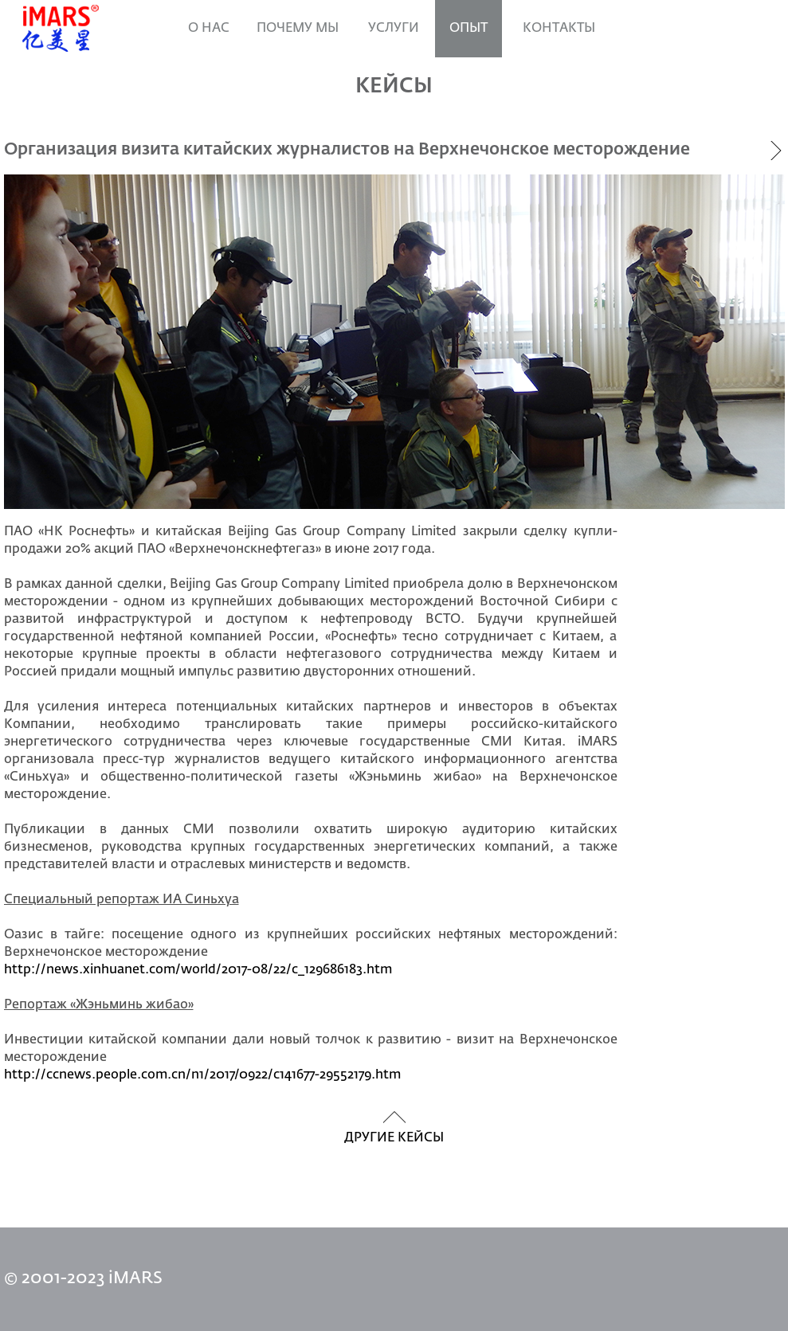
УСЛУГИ (393, 28)
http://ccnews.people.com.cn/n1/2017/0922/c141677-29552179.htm (202, 1075)
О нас (208, 28)
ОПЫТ (468, 28)
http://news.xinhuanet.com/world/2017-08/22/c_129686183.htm (198, 970)
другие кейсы (394, 1138)
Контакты (559, 28)
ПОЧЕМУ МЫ (298, 28)
